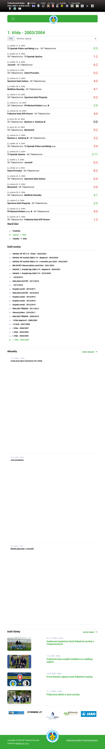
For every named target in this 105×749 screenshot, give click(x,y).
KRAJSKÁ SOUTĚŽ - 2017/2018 (26, 281)
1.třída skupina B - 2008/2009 (25, 320)
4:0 (95, 81)
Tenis (51, 3)
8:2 (95, 170)
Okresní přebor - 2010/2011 (24, 312)
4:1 (95, 89)
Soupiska (16, 231)
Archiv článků (90, 632)
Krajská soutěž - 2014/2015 (24, 297)
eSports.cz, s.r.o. (22, 743)
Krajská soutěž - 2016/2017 (24, 289)
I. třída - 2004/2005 (21, 336)
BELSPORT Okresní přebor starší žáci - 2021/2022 (33, 265)
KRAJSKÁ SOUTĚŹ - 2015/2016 (26, 293)
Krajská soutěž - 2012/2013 (24, 305)
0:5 (95, 179)
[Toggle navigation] (13, 18)
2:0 (95, 105)
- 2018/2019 (18, 277)
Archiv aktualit (90, 352)
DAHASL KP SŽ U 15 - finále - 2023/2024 (29, 254)
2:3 (95, 203)
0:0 (95, 122)
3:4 (95, 146)
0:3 (95, 48)
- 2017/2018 (18, 285)
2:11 (95, 154)
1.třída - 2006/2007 (21, 328)
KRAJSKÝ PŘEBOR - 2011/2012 (26, 309)
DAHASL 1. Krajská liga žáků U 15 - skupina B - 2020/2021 (36, 269)
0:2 (95, 73)
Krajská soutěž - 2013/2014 (24, 301)
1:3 (95, 219)
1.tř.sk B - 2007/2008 (21, 324)
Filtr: (11, 38)
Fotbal (31, 3)
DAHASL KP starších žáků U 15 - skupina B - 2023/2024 (35, 258)
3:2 (95, 138)
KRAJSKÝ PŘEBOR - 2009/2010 (26, 316)
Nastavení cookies (74, 740)
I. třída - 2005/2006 (21, 332)
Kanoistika (74, 3)
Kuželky (61, 3)
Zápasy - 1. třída (19, 235)
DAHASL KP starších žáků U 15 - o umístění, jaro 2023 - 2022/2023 (40, 262)
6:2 (95, 65)
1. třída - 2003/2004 (21, 340)
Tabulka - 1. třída (20, 239)
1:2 (95, 56)
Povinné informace (90, 740)
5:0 (95, 211)
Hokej (41, 3)
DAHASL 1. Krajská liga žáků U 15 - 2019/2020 (32, 273)
